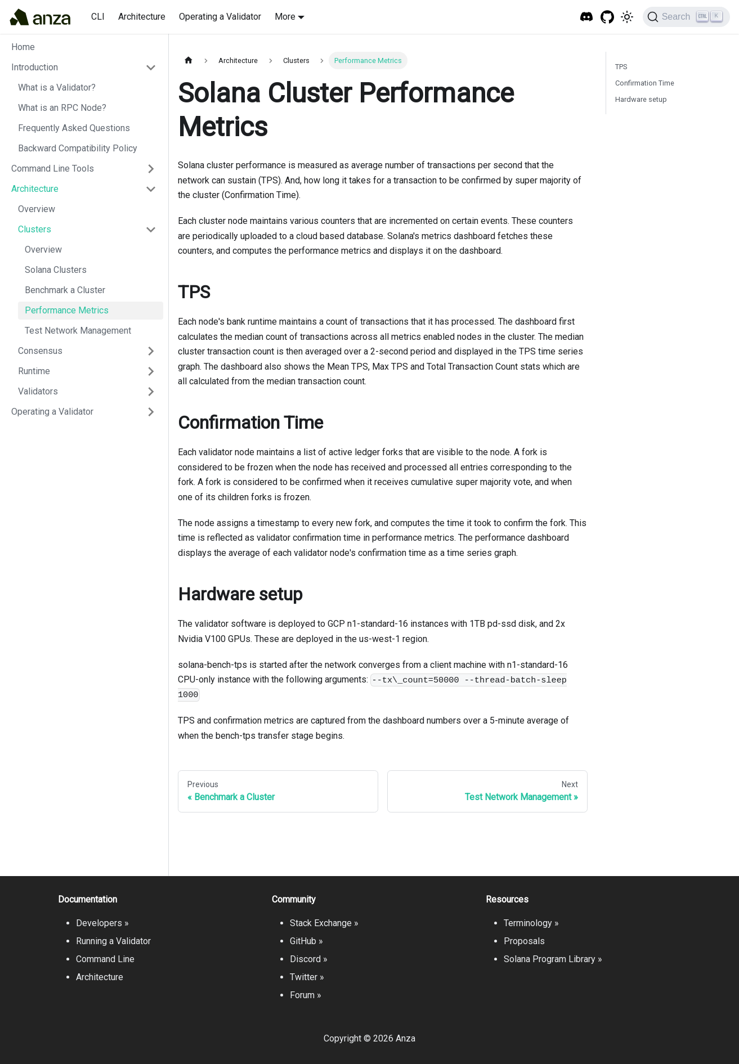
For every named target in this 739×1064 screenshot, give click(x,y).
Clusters (34, 229)
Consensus (40, 350)
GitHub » (306, 941)
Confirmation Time (644, 83)
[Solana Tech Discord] (586, 17)
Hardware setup (641, 99)
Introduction (34, 67)
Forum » (305, 995)
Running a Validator (113, 941)
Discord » (309, 959)
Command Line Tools (52, 168)
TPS (621, 66)
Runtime (34, 371)
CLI (98, 16)
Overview (36, 209)
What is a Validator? (57, 87)
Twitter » (307, 977)
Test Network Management (78, 330)
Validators (38, 391)
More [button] (285, 16)
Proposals (524, 941)
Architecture (141, 16)
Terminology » (531, 923)
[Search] (686, 17)
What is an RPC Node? (62, 107)
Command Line (105, 959)
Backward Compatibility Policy (77, 148)
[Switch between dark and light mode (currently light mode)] (627, 17)
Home (23, 47)
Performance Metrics (67, 310)
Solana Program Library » (553, 959)
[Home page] (188, 60)
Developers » (102, 923)
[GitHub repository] (607, 17)
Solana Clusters (56, 269)
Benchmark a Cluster (65, 290)
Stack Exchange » (324, 923)
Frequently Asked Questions (74, 128)
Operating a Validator (220, 16)
